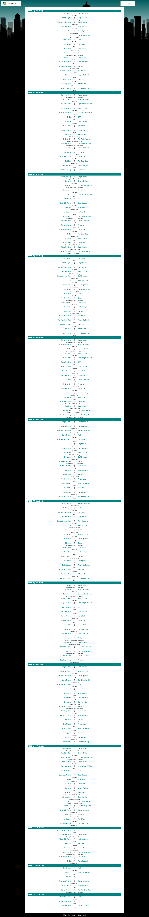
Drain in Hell (82, 57)
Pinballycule (82, 70)
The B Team (67, 79)
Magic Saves (82, 48)
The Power (81, 44)
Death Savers (66, 39)
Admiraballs (82, 84)
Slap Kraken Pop (83, 88)
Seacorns (81, 53)
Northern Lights (83, 62)
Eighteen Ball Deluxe (64, 22)
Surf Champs (82, 22)
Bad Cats (81, 79)
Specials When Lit (84, 35)
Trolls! (80, 39)
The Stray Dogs (66, 84)
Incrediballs (67, 44)
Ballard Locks (66, 57)
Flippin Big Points (84, 75)
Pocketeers (67, 53)
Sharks (80, 66)
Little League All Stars (63, 31)
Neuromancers (83, 26)
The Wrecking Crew (64, 66)
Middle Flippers (66, 88)
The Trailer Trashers (64, 62)
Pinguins (68, 75)
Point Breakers (83, 13)
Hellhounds (67, 48)
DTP (69, 35)
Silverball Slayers (65, 18)
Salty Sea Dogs (83, 18)
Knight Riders (66, 13)
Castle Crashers (65, 70)
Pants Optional (83, 31)
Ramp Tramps (66, 26)
